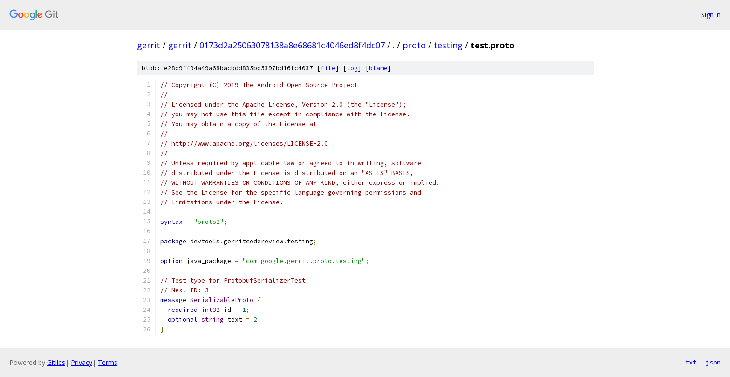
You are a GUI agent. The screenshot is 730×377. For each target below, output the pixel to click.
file (328, 68)
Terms (107, 362)
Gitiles (56, 362)
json (713, 362)
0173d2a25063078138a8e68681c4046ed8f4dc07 (292, 45)
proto (414, 45)
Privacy (81, 362)
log (352, 68)
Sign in (711, 14)
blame (378, 68)
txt (690, 362)
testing (448, 45)
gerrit (148, 45)
